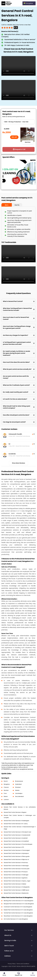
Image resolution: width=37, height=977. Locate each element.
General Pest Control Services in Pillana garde (16, 856)
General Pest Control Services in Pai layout (16, 872)
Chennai (6, 787)
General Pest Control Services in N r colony (16, 823)
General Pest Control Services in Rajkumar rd (16, 859)
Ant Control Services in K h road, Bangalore (16, 919)
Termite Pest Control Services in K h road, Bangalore (18, 913)
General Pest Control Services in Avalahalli (16, 838)
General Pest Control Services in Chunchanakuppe (18, 844)
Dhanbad (17, 787)
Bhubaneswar (19, 781)
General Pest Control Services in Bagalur (15, 812)
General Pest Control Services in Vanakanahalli (17, 835)
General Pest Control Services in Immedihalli (16, 841)
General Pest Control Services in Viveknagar (16, 875)
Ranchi (6, 781)
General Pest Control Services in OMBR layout (16, 890)
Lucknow (6, 799)
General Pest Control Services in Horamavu (16, 862)
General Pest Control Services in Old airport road (17, 832)
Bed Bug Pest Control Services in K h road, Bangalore (18, 900)
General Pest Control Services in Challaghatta (17, 887)
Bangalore (7, 784)
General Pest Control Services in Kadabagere (16, 820)
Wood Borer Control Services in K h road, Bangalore (18, 916)
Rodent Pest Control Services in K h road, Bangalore (18, 910)
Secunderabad (19, 796)
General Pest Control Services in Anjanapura (16, 853)
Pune (5, 793)
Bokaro (6, 796)
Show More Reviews (18, 463)
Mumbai (6, 790)
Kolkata (17, 790)
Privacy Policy (11, 963)
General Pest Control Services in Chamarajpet (17, 850)
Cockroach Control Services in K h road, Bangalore (18, 907)
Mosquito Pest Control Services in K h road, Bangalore (19, 904)
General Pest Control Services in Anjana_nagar (17, 881)
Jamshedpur (18, 793)
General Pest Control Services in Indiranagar (16, 865)
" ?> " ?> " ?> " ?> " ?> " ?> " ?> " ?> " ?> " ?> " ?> (18, 121)
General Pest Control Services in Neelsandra (16, 893)
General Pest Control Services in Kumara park (16, 868)
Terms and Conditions (23, 963)
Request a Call (20, 149)
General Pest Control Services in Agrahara (15, 878)
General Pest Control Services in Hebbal (15, 884)
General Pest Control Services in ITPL (14, 847)
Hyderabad (18, 784)
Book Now (27, 142)
